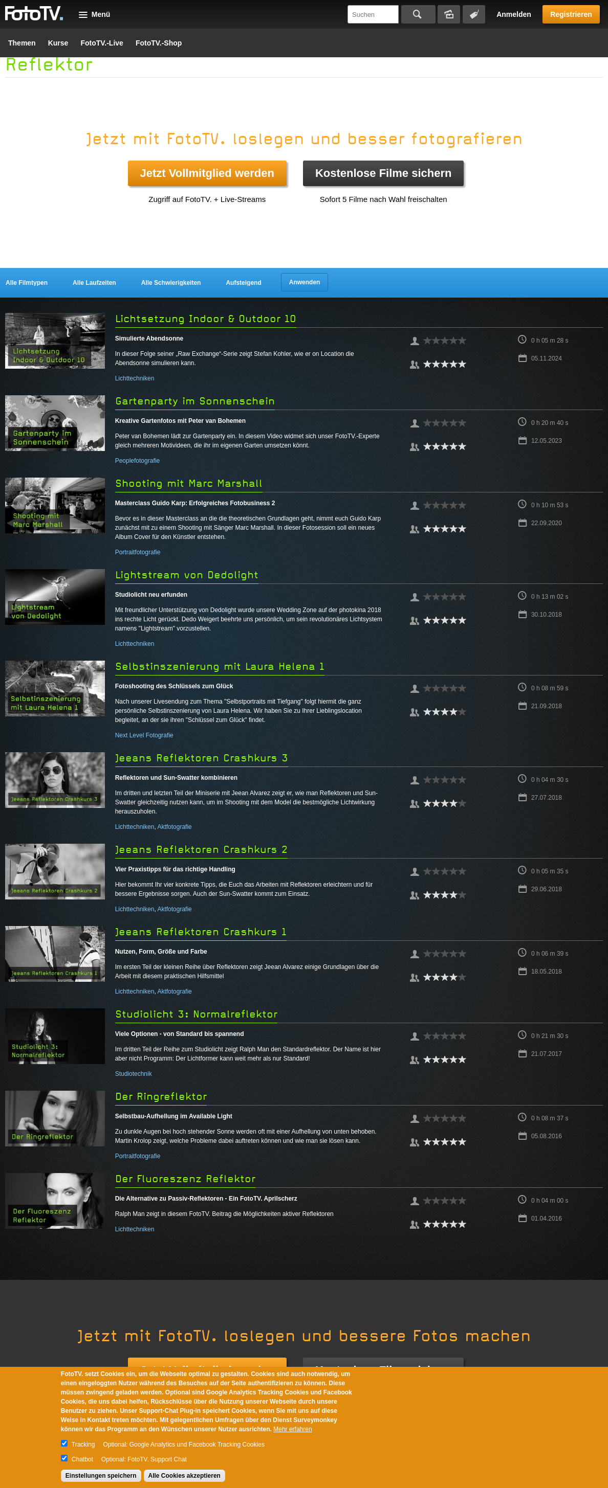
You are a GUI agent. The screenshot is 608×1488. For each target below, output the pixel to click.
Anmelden (513, 14)
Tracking (83, 1444)
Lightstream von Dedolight (186, 575)
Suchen (418, 14)
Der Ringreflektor (161, 1096)
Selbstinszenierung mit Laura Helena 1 (219, 666)
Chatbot (82, 1459)
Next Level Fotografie (144, 735)
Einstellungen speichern (101, 1475)
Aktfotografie (174, 826)
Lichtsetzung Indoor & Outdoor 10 (205, 318)
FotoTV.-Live (101, 43)
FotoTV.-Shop (159, 43)
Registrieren (571, 14)
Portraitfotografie (138, 552)
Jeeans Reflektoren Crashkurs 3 (201, 758)
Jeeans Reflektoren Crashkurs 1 (201, 932)
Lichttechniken (135, 378)
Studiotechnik (133, 1073)
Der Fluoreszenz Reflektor (185, 1179)
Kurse (58, 43)
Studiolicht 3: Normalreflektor (196, 1014)
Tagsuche (474, 14)
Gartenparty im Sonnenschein (195, 401)
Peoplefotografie (137, 460)
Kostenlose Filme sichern (383, 173)
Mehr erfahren (292, 1429)
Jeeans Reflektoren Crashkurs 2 (201, 849)
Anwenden (304, 282)
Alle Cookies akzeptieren (184, 1475)
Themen (22, 43)
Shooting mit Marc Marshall (189, 483)
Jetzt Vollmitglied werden (207, 173)
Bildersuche (449, 14)
